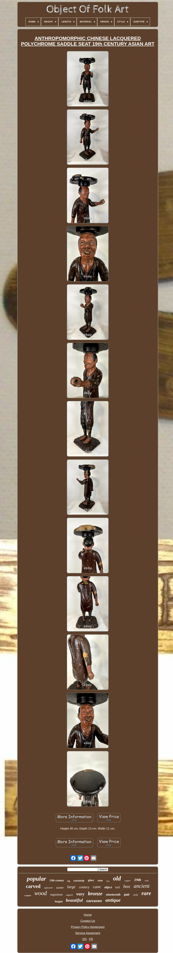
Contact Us (87, 921)
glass (91, 880)
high (108, 881)
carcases (94, 901)
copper (127, 880)
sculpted (27, 895)
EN (84, 939)
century (84, 887)
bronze (95, 893)
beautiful (74, 900)
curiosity (79, 880)
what (100, 880)
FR (91, 939)
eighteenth (48, 888)
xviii (135, 894)
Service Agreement (87, 933)
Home (88, 914)
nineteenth (113, 894)
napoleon (56, 894)
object (108, 887)
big (68, 881)
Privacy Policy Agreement (88, 927)
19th (137, 880)
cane (97, 886)
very (80, 894)
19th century (56, 880)
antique (113, 900)
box (126, 886)
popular (36, 878)
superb (69, 895)
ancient (141, 886)
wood (40, 893)
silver (60, 888)
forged (59, 901)
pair (127, 894)
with (146, 880)
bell (118, 887)
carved (33, 886)
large (71, 887)
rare (146, 893)
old (117, 878)
